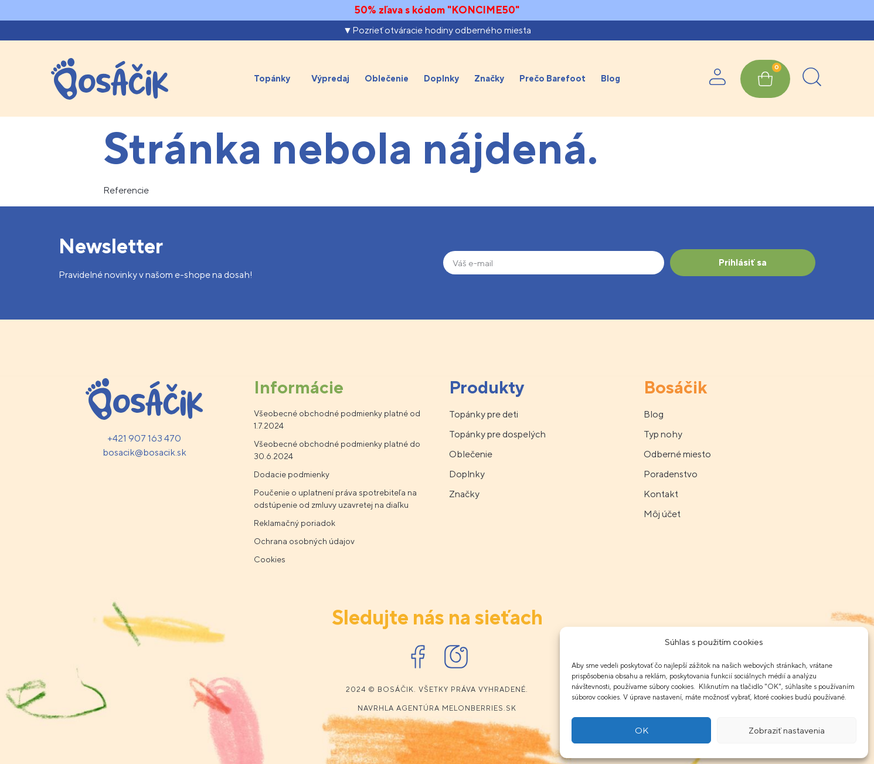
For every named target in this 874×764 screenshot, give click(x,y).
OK (641, 730)
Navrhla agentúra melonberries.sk (437, 708)
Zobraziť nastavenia (787, 730)
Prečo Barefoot (552, 78)
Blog (610, 78)
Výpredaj (330, 78)
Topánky (275, 78)
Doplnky (441, 78)
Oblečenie (387, 78)
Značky (489, 78)
